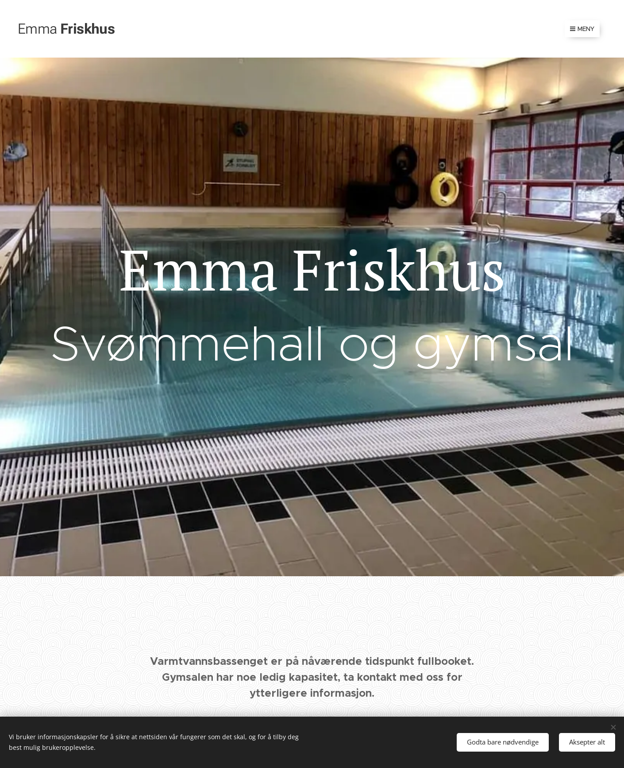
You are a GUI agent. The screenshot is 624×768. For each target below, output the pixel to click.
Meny (582, 29)
